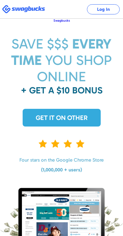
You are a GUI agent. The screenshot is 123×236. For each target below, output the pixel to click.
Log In (103, 9)
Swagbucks (61, 21)
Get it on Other (62, 118)
